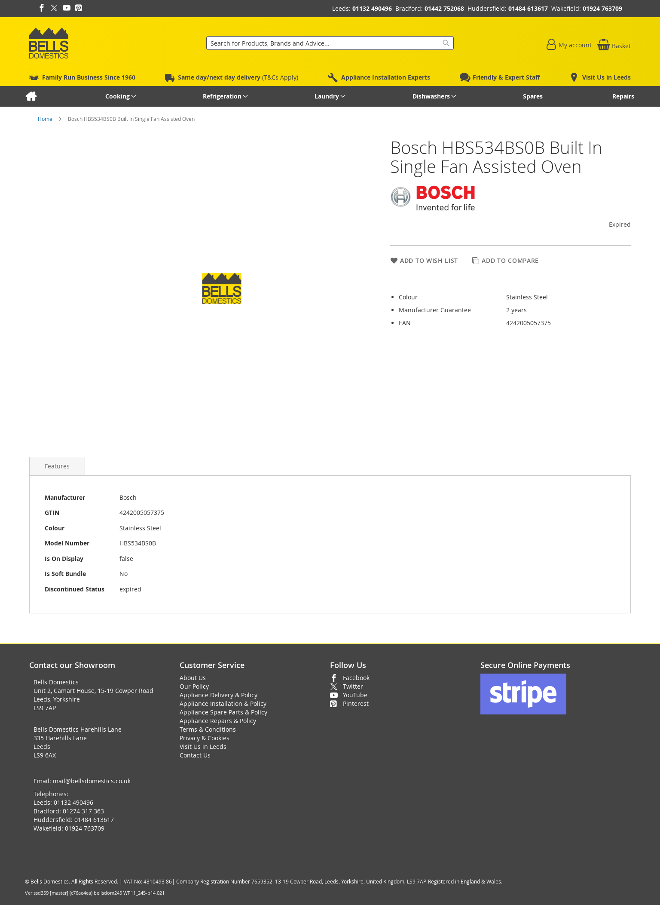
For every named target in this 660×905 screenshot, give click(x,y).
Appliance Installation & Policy (223, 703)
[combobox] (330, 43)
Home (46, 118)
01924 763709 (602, 8)
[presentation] (57, 466)
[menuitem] (31, 96)
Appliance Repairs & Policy (218, 721)
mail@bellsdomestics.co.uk (92, 781)
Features (57, 466)
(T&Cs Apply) (238, 77)
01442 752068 (444, 8)
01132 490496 (372, 8)
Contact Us (195, 755)
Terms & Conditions (208, 729)
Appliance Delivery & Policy (218, 695)
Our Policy (194, 686)
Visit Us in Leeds (203, 746)
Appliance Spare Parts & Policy (223, 712)
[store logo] (48, 43)
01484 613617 (528, 8)
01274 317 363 (83, 811)
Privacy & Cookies (204, 738)
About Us (193, 678)
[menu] (330, 96)
